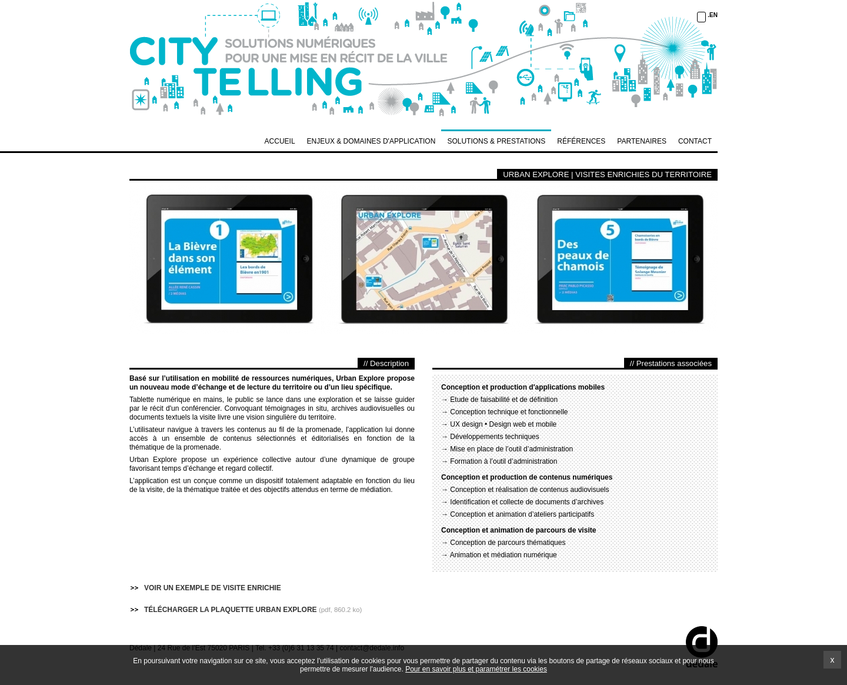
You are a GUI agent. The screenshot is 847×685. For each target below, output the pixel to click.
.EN (713, 15)
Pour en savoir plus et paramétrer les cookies (476, 669)
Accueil (280, 141)
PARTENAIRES (641, 141)
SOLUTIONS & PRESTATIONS (496, 141)
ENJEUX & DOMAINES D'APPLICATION (371, 141)
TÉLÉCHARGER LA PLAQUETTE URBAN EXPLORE (230, 610)
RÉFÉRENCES (581, 141)
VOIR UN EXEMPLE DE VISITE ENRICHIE (212, 588)
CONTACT (695, 141)
